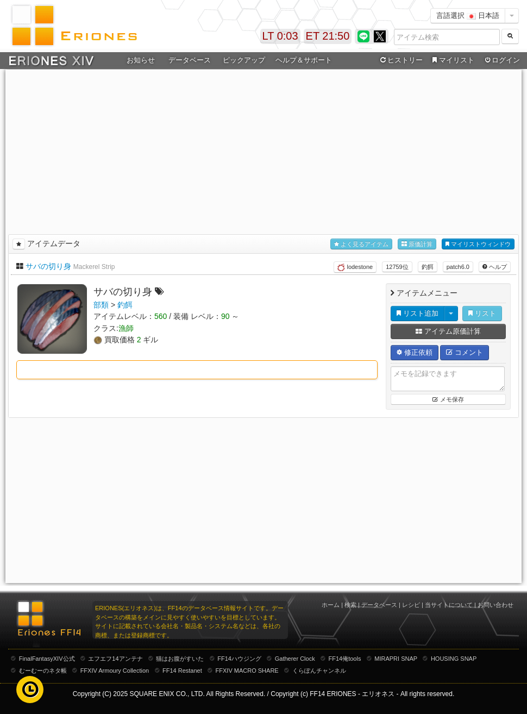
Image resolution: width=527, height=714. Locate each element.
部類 (101, 304)
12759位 (397, 267)
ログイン (501, 60)
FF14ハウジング (239, 658)
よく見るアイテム (361, 244)
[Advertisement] (263, 150)
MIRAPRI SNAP (395, 658)
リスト (482, 313)
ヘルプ (494, 267)
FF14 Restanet (182, 670)
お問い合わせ (495, 605)
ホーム (331, 605)
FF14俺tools (345, 658)
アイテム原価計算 (448, 331)
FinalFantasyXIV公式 (47, 658)
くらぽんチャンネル (319, 670)
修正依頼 (414, 352)
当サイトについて (449, 605)
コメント (464, 352)
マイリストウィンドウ (478, 244)
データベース (189, 60)
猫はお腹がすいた (180, 658)
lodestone (355, 267)
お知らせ (141, 60)
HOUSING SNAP (453, 658)
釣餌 (428, 267)
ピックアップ (244, 60)
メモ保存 (447, 399)
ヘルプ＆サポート (303, 60)
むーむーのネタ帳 (43, 670)
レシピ (411, 605)
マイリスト (452, 60)
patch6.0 (458, 267)
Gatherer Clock (295, 658)
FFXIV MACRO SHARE (247, 670)
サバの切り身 (48, 266)
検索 (350, 605)
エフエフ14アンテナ (115, 658)
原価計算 (416, 244)
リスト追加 (417, 313)
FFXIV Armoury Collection (114, 670)
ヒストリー (400, 60)
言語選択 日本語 (467, 15)
